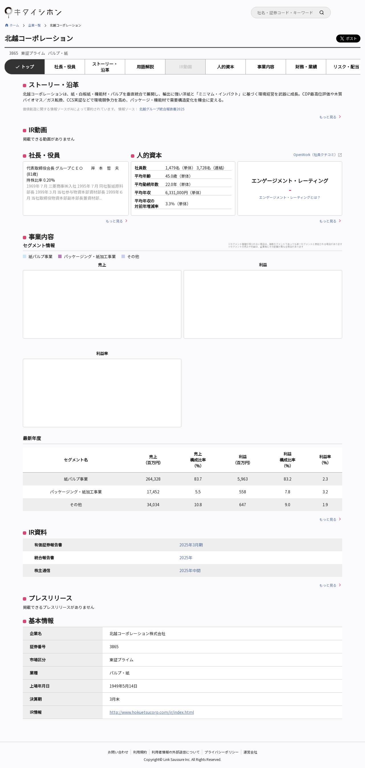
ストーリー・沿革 (105, 67)
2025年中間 (189, 570)
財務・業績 (306, 67)
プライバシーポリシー (221, 752)
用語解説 (145, 67)
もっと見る (327, 116)
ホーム (14, 25)
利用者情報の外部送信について (176, 752)
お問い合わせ (118, 752)
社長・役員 (65, 67)
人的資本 (225, 67)
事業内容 (265, 67)
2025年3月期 (191, 545)
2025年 (185, 557)
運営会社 (250, 752)
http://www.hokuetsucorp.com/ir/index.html (152, 712)
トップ (27, 67)
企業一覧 (34, 25)
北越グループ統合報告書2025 (161, 108)
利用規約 (140, 752)
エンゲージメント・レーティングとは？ (290, 197)
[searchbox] (292, 12)
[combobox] (291, 12)
